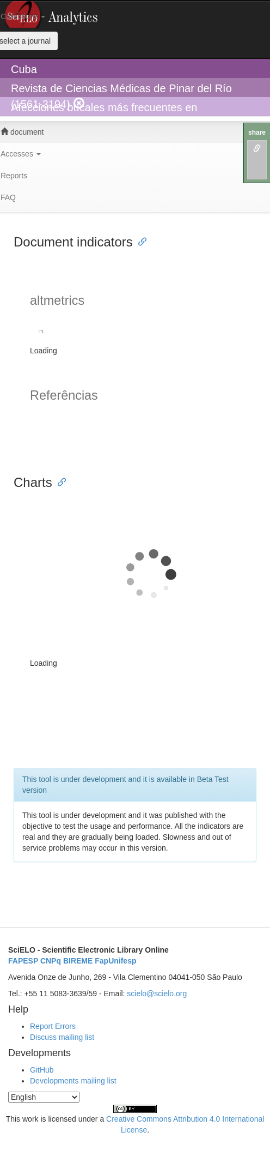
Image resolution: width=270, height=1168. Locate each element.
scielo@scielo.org (157, 993)
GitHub (42, 1069)
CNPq (50, 960)
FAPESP (23, 960)
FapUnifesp (115, 960)
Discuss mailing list (62, 1037)
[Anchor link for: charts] (58, 481)
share (257, 132)
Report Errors (53, 1026)
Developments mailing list (73, 1080)
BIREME (78, 960)
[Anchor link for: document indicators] (139, 241)
